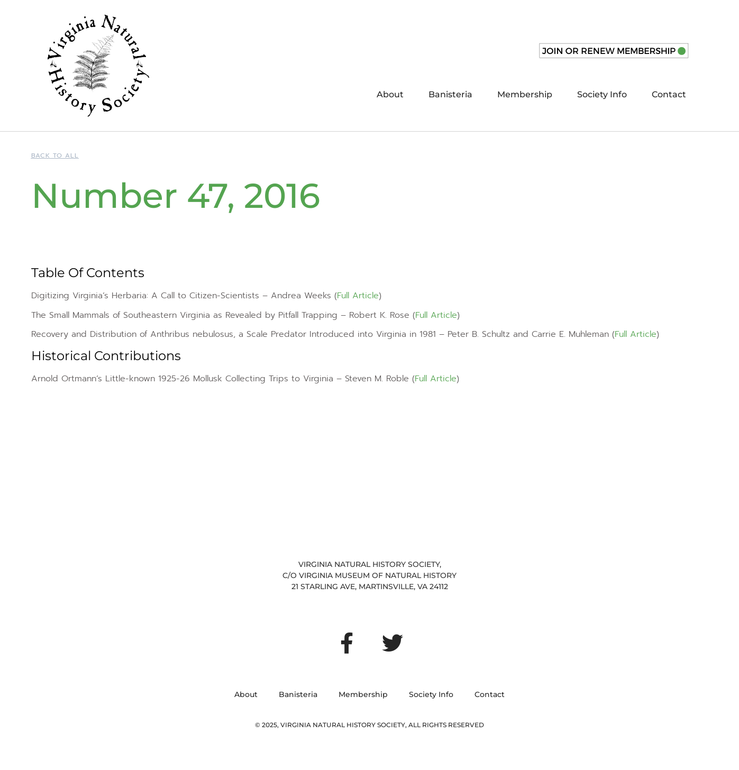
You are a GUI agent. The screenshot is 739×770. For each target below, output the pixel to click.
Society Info (602, 94)
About (390, 94)
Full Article (358, 295)
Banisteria (450, 94)
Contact (669, 94)
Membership (524, 94)
